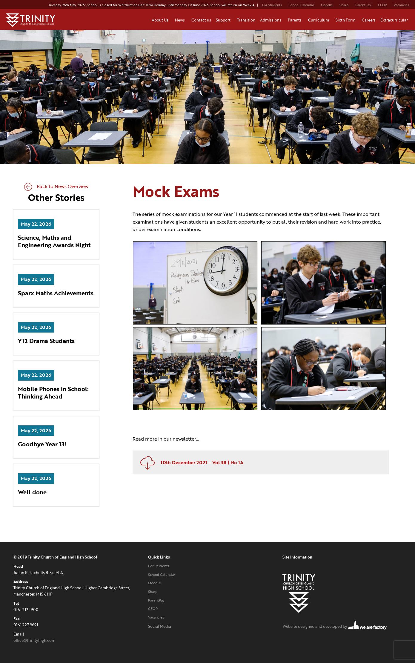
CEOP (382, 5)
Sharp (343, 5)
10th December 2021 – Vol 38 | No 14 (189, 462)
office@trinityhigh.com (34, 640)
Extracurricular (395, 20)
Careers (369, 20)
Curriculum (319, 20)
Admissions (271, 20)
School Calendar (301, 5)
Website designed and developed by (334, 626)
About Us (161, 20)
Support (224, 20)
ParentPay (363, 5)
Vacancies (401, 5)
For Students (272, 5)
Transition (246, 20)
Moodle (327, 5)
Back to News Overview (56, 186)
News (181, 20)
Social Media (159, 626)
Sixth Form (346, 20)
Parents (295, 20)
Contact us (201, 20)
